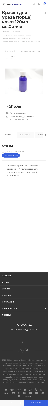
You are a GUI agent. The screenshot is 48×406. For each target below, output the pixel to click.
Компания (8, 302)
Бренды (6, 295)
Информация (9, 308)
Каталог (6, 276)
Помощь (7, 315)
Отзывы (9, 135)
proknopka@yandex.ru (26, 329)
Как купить (25, 135)
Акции (5, 282)
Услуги (6, 289)
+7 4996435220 (24, 325)
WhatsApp (27, 350)
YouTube (21, 350)
